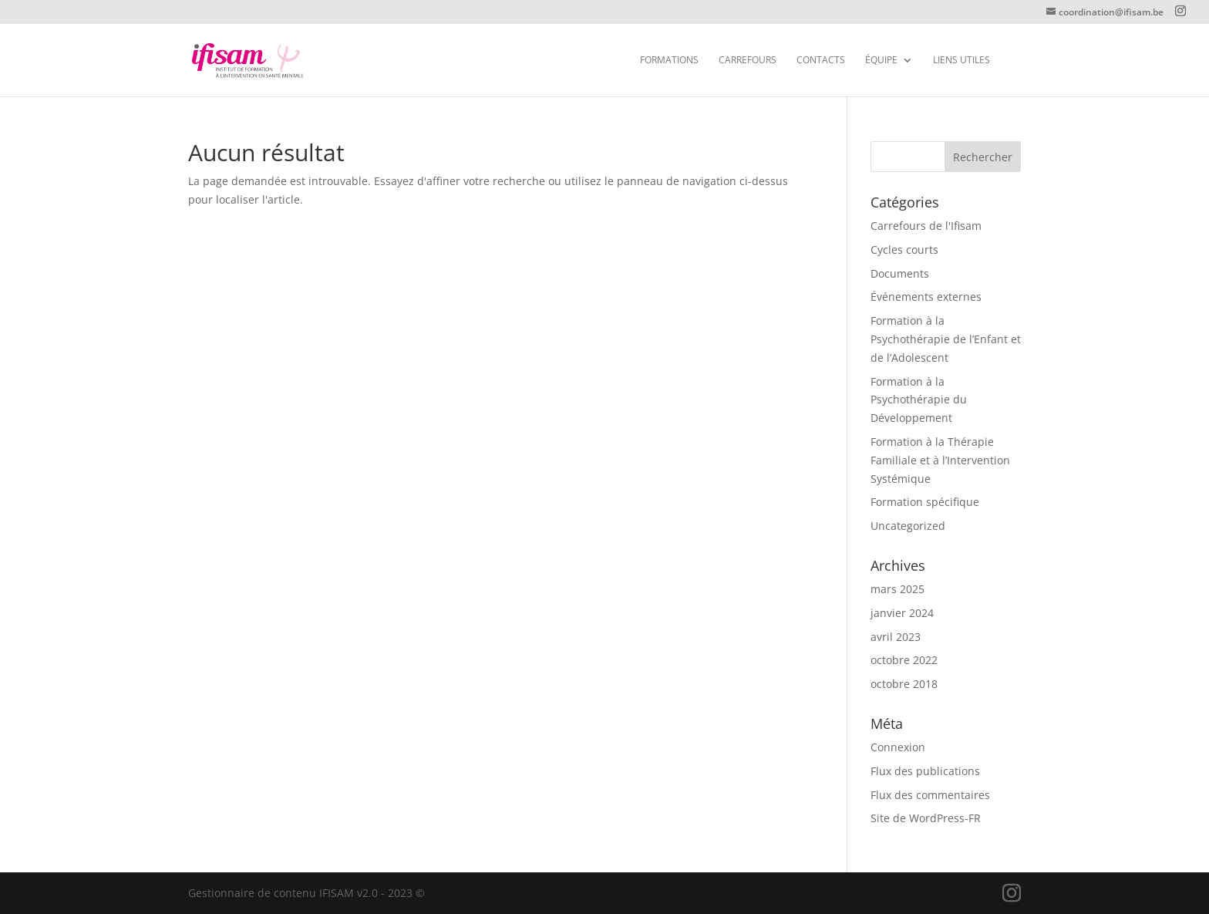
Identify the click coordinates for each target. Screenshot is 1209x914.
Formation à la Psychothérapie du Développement (919, 400)
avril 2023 (896, 636)
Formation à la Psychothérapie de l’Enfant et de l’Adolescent (946, 339)
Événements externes (926, 296)
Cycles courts (904, 249)
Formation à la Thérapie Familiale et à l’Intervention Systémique (940, 460)
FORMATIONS (669, 60)
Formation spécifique (925, 501)
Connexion (898, 747)
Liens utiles (961, 60)
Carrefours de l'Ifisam (926, 225)
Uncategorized (908, 525)
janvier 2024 (902, 612)
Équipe (881, 60)
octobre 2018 (904, 683)
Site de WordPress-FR (926, 818)
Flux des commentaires (930, 795)
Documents (900, 273)
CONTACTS (820, 60)
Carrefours (747, 60)
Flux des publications (925, 771)
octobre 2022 (904, 660)
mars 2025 (897, 589)
